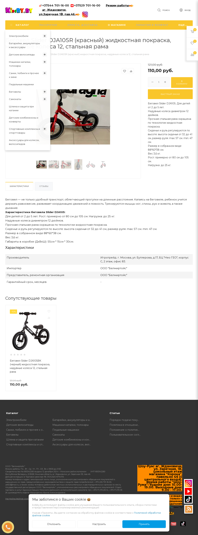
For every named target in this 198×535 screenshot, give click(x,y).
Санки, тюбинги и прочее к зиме (26, 429)
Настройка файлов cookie (17, 498)
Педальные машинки (65, 429)
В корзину (181, 82)
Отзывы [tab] (43, 186)
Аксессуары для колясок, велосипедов (73, 444)
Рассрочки (48, 24)
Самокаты (58, 434)
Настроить (99, 524)
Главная (10, 54)
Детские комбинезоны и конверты (73, 439)
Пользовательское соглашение (126, 434)
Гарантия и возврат (152, 24)
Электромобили (16, 420)
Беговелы (12, 434)
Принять (144, 524)
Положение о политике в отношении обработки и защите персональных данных (126, 429)
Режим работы (119, 5)
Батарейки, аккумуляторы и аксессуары (73, 420)
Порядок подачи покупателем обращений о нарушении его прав (126, 420)
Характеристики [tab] (19, 186)
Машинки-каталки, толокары (70, 424)
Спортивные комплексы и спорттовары (26, 444)
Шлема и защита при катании (25, 439)
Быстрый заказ (170, 94)
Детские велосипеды (19, 424)
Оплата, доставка (82, 24)
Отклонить (53, 524)
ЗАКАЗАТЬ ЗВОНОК (9, 527)
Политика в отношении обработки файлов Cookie (126, 424)
